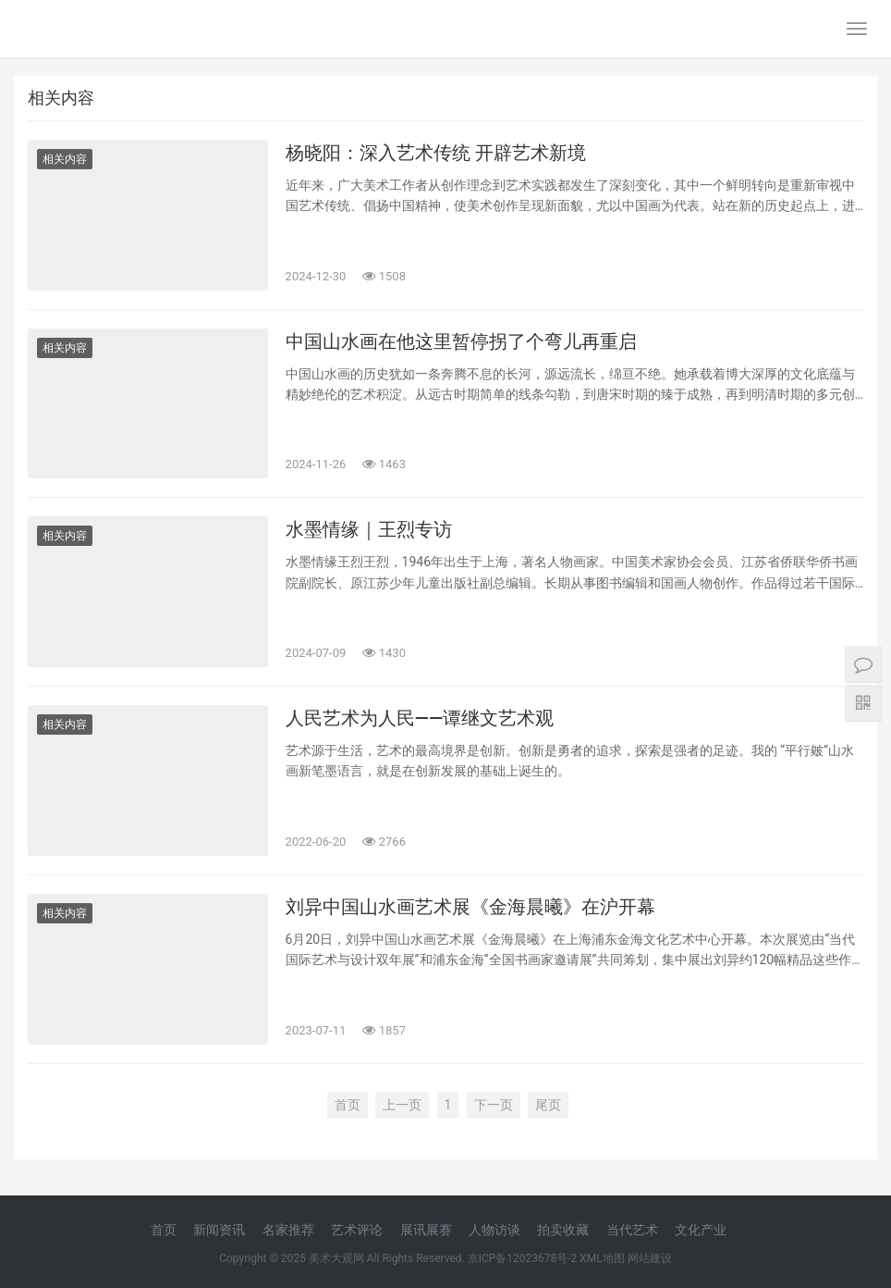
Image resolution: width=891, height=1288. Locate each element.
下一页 (493, 1104)
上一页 (402, 1104)
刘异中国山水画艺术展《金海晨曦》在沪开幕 (470, 907)
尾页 (548, 1104)
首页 (347, 1104)
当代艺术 (632, 1229)
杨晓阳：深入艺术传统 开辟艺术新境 (436, 153)
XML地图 (602, 1258)
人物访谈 (494, 1229)
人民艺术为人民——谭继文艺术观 (420, 718)
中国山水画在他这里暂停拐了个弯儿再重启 (461, 341)
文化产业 (700, 1229)
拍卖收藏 (563, 1229)
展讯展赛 (426, 1229)
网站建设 (650, 1258)
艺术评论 (357, 1229)
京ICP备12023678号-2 (523, 1258)
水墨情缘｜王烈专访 (369, 529)
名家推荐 (288, 1229)
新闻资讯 (219, 1229)
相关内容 (65, 159)
